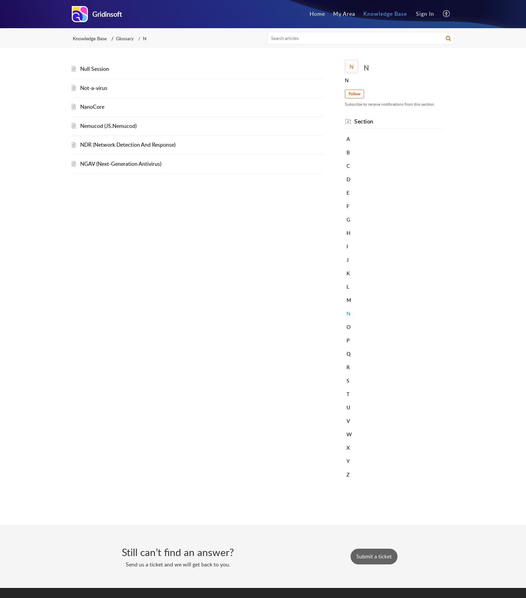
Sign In (425, 13)
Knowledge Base (385, 13)
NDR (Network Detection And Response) (127, 144)
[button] (446, 14)
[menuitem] (317, 14)
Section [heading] (363, 121)
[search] (361, 38)
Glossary (125, 38)
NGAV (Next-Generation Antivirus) (120, 163)
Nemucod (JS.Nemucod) (108, 126)
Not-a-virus (93, 88)
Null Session (94, 68)
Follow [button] (354, 94)
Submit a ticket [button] (374, 556)
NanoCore (92, 106)
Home (317, 13)
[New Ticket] (374, 556)
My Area (344, 13)
